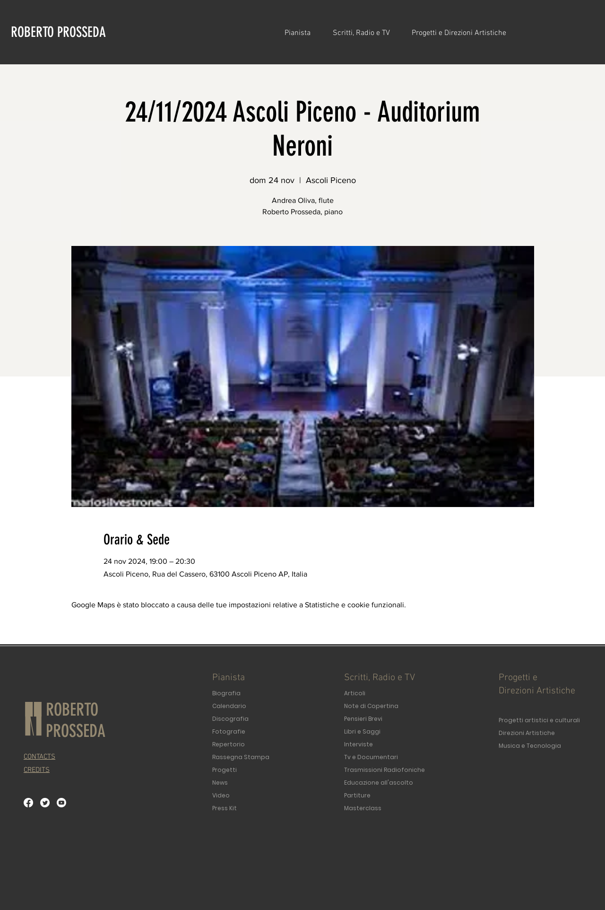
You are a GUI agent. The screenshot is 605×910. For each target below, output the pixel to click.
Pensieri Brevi (363, 719)
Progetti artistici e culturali (539, 720)
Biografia (226, 693)
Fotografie (228, 731)
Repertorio (228, 744)
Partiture (357, 795)
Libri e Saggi (362, 731)
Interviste (358, 744)
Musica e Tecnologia (530, 746)
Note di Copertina (371, 706)
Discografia (230, 719)
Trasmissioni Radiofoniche (384, 770)
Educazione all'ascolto (378, 783)
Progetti (224, 770)
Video (221, 795)
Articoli (354, 693)
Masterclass (362, 808)
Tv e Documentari (371, 757)
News (220, 783)
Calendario (229, 706)
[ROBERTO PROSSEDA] (61, 32)
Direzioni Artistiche (527, 733)
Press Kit (224, 808)
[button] (301, 33)
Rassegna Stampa (240, 757)
